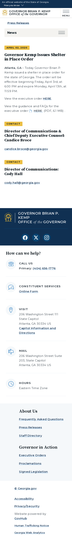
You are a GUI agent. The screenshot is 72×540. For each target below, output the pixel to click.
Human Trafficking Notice (31, 525)
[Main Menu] (65, 13)
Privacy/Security (27, 506)
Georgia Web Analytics (29, 532)
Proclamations (30, 463)
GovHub (20, 518)
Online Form (28, 291)
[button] (61, 33)
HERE (47, 98)
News (12, 33)
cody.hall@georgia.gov (22, 182)
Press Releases (18, 23)
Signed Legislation (33, 471)
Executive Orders (32, 455)
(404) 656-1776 (44, 268)
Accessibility (24, 499)
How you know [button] (12, 5)
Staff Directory (30, 435)
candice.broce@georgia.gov (26, 149)
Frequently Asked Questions (41, 419)
